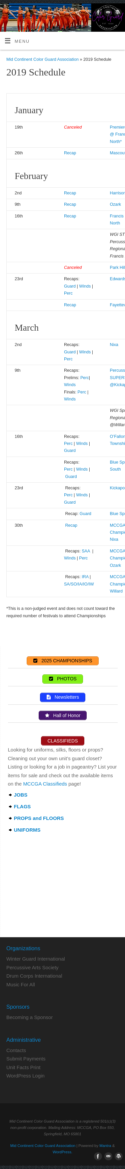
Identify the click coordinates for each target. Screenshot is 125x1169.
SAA (86, 551)
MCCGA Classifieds (45, 784)
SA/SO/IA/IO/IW (79, 584)
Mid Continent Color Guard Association (42, 59)
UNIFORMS (27, 830)
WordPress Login (25, 1075)
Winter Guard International (35, 959)
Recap (70, 153)
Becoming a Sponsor (29, 1017)
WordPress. (62, 1152)
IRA (85, 576)
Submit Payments (26, 1058)
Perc (68, 293)
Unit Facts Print (23, 1067)
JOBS (21, 795)
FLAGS (22, 806)
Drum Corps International (34, 976)
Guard (70, 286)
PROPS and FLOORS (39, 818)
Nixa (114, 344)
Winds (85, 286)
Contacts (16, 1050)
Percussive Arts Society (32, 967)
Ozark (115, 204)
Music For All (20, 984)
